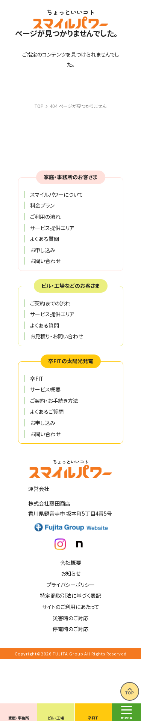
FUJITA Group (68, 654)
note (79, 544)
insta (60, 544)
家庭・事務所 (18, 718)
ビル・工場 (55, 718)
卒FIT (93, 718)
